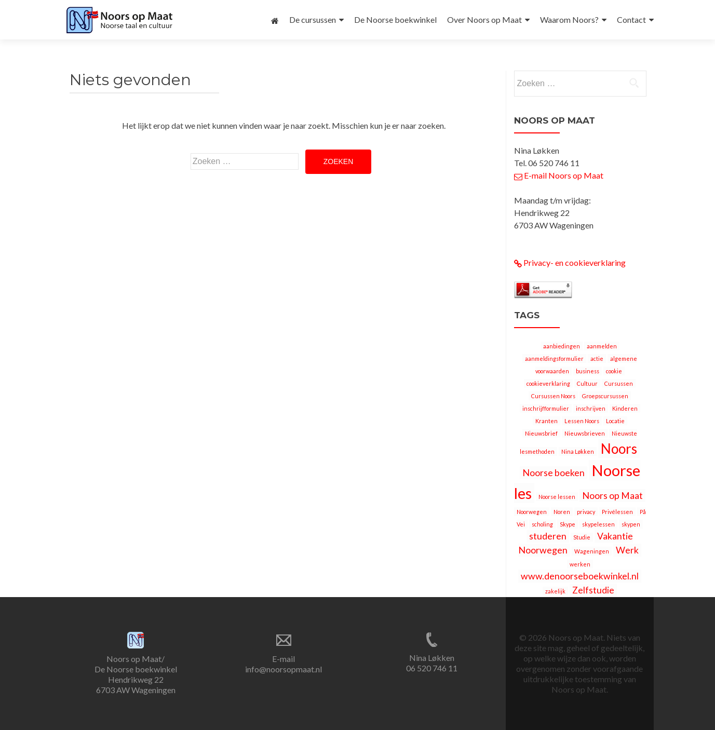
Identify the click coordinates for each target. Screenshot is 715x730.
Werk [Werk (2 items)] (627, 550)
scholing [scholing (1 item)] (542, 524)
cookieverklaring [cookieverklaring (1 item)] (548, 383)
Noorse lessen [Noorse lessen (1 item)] (556, 496)
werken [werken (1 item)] (580, 564)
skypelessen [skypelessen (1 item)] (598, 524)
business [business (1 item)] (587, 371)
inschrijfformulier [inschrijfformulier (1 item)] (545, 408)
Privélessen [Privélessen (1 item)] (617, 511)
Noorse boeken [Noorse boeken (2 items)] (553, 472)
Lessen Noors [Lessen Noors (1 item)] (581, 420)
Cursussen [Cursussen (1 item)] (618, 383)
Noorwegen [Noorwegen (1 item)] (532, 511)
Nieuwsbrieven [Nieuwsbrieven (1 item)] (584, 433)
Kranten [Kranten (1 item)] (546, 420)
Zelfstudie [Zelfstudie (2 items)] (593, 590)
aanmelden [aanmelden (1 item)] (602, 346)
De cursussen (312, 19)
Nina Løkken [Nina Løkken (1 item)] (577, 451)
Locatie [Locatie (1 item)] (615, 420)
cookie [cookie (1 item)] (614, 371)
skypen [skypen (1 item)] (631, 524)
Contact (631, 19)
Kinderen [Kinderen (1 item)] (625, 408)
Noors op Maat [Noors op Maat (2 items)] (612, 495)
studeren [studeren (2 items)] (547, 536)
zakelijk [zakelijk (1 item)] (555, 591)
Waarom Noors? (569, 19)
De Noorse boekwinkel (395, 19)
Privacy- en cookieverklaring (570, 262)
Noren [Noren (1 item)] (562, 511)
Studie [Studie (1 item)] (581, 537)
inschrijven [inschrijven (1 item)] (590, 408)
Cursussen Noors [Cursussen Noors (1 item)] (553, 396)
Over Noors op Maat (484, 19)
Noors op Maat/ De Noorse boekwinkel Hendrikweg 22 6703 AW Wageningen (136, 674)
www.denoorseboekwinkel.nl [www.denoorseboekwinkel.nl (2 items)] (580, 576)
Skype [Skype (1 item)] (567, 524)
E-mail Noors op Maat (558, 175)
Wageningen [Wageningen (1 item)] (591, 551)
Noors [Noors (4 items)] (619, 448)
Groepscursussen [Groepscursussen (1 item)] (605, 396)
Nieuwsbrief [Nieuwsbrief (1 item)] (541, 433)
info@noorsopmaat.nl (283, 669)
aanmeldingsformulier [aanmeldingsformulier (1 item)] (554, 358)
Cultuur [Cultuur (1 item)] (587, 383)
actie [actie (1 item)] (596, 358)
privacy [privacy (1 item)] (586, 511)
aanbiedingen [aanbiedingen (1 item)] (561, 346)
